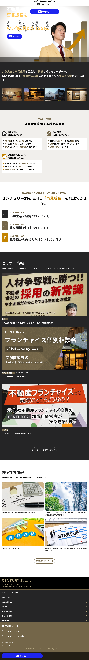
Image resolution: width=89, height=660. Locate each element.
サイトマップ (6, 645)
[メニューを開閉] (85, 656)
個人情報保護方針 (7, 642)
